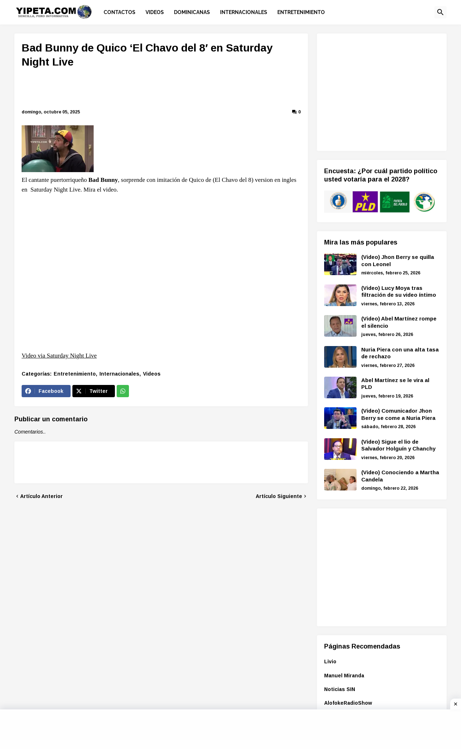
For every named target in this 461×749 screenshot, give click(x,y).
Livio (330, 661)
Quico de (200, 179)
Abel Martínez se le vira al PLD (395, 383)
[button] (440, 12)
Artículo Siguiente (279, 496)
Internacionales (119, 374)
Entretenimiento (75, 374)
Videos (152, 374)
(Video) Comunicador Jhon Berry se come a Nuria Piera (398, 414)
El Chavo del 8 (233, 179)
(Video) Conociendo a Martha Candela (400, 476)
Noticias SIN (339, 689)
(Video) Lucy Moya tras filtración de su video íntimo (398, 291)
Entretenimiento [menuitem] (301, 12)
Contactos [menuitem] (119, 12)
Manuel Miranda (344, 675)
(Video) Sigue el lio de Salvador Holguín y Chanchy (398, 445)
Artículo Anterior (41, 496)
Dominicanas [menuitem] (192, 12)
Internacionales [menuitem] (243, 12)
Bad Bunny (103, 179)
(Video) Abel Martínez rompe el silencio (399, 322)
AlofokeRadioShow (348, 703)
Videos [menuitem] (155, 12)
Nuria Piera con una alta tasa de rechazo (400, 353)
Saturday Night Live (56, 189)
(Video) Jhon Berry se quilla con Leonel (397, 260)
